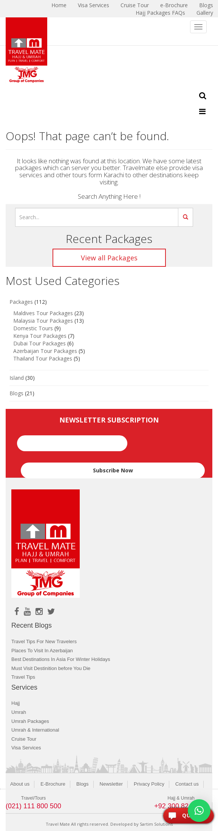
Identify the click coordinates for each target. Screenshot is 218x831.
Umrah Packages (30, 721)
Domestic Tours (33, 328)
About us (19, 784)
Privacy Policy (149, 784)
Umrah (18, 712)
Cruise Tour (23, 739)
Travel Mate (58, 824)
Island (16, 377)
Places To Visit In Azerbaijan (42, 650)
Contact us (187, 784)
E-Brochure (52, 784)
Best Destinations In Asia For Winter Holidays (60, 659)
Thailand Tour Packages (42, 358)
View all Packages (109, 257)
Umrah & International (35, 730)
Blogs (16, 393)
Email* (72, 439)
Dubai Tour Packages (39, 343)
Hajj (15, 703)
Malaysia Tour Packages (43, 320)
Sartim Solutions (156, 824)
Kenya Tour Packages (39, 335)
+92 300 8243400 (180, 806)
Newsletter (111, 784)
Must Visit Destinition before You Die (50, 668)
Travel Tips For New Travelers (44, 641)
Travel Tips (23, 677)
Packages (21, 301)
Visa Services (26, 748)
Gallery (204, 12)
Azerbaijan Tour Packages (45, 350)
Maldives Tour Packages (43, 313)
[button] (199, 810)
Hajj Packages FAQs (160, 12)
